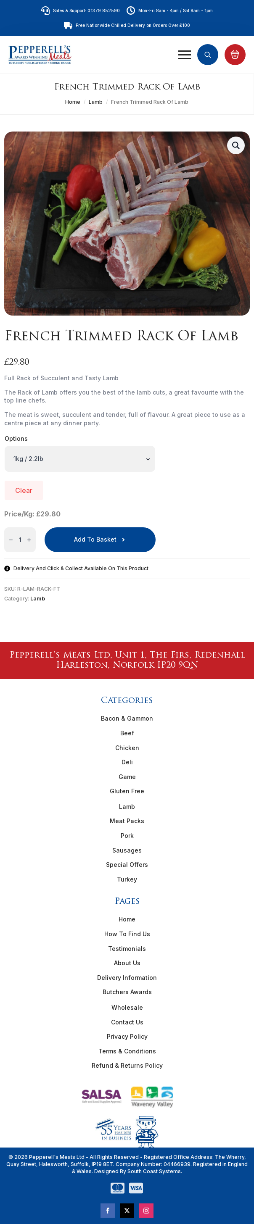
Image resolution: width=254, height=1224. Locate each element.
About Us (127, 962)
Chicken (127, 747)
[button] (236, 145)
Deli (127, 762)
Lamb (96, 102)
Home (72, 102)
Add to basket (95, 539)
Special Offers (127, 864)
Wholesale (127, 1007)
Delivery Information (127, 977)
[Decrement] (11, 539)
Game (127, 776)
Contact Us (127, 1022)
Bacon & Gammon (127, 718)
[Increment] (29, 539)
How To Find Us (127, 933)
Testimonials (127, 948)
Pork (127, 835)
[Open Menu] (184, 54)
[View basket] (235, 54)
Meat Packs (127, 820)
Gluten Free (127, 791)
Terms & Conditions (127, 1051)
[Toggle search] (207, 54)
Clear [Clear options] (23, 490)
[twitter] (127, 1210)
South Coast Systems (153, 1171)
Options (16, 439)
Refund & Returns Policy (127, 1065)
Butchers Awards (127, 991)
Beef (127, 733)
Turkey (127, 879)
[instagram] (146, 1210)
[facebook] (108, 1210)
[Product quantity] (20, 539)
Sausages (127, 850)
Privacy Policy (127, 1036)
